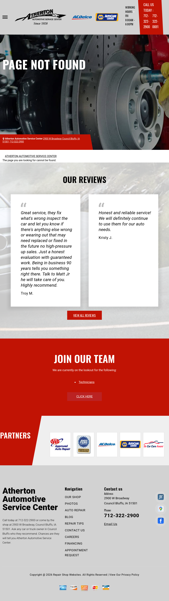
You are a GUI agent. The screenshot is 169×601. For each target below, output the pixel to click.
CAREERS (72, 537)
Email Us (110, 524)
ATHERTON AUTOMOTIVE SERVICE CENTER (31, 156)
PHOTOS (71, 503)
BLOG (69, 517)
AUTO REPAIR (75, 510)
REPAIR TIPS (74, 523)
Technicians (87, 382)
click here (84, 396)
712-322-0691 (155, 21)
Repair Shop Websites (67, 574)
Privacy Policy (130, 574)
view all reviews (84, 315)
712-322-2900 (146, 21)
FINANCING (73, 543)
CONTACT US (75, 530)
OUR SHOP (73, 497)
